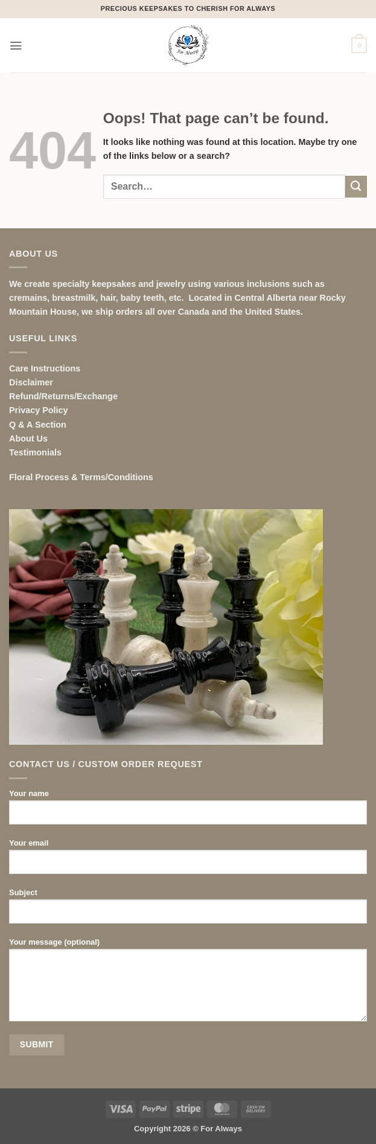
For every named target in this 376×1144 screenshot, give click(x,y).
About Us (28, 438)
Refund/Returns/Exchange (63, 396)
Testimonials (35, 452)
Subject (188, 910)
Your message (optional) (188, 984)
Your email (188, 861)
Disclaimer (31, 382)
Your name (188, 811)
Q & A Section (37, 424)
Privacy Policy (38, 410)
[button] (15, 45)
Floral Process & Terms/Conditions (81, 477)
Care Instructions (44, 368)
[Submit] (356, 187)
